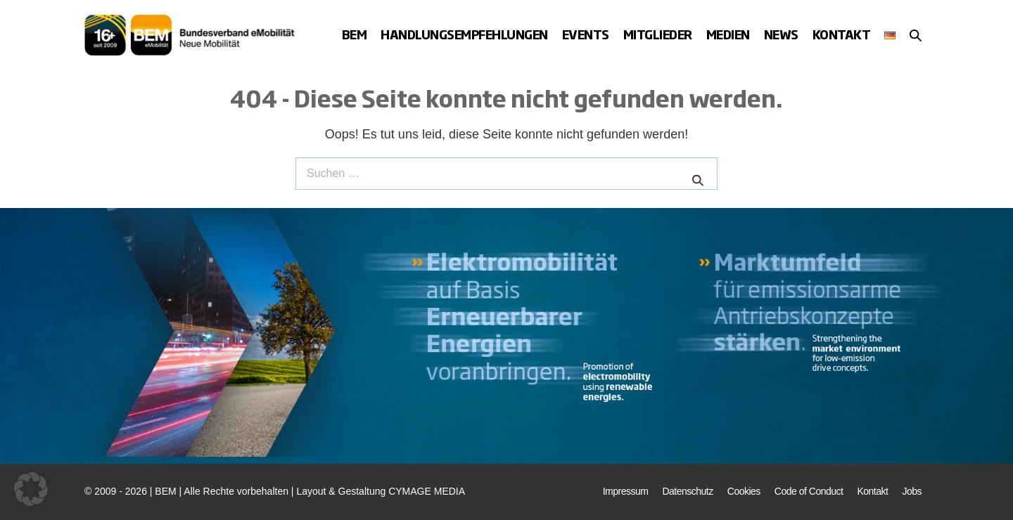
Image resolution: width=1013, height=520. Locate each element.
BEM (354, 34)
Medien (728, 34)
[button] (916, 35)
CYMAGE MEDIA (426, 491)
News (781, 34)
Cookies (743, 491)
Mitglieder (657, 34)
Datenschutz (687, 491)
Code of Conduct (809, 491)
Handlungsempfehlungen (464, 34)
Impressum (626, 491)
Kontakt (842, 34)
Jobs (912, 491)
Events (585, 34)
